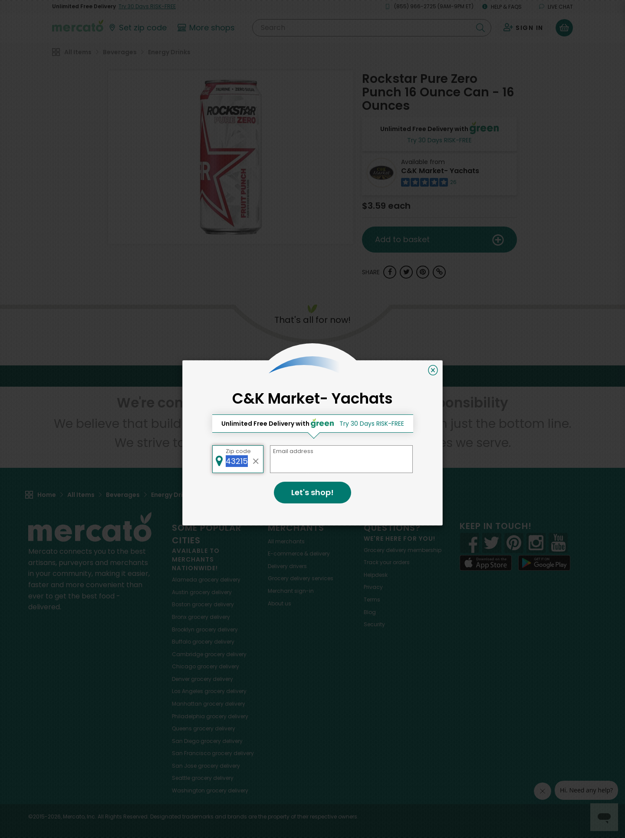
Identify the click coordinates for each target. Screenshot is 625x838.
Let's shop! (312, 492)
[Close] (433, 370)
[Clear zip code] (256, 459)
